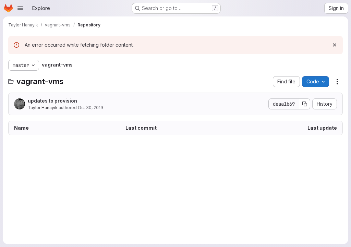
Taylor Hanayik (43, 107)
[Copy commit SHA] (304, 103)
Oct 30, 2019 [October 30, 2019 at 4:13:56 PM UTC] (90, 107)
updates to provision (52, 101)
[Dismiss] (334, 45)
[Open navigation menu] (20, 8)
